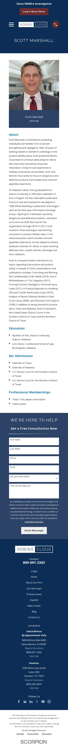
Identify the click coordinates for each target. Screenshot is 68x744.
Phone (13, 458)
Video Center (34, 605)
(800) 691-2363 (34, 652)
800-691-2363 (34, 562)
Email (12, 467)
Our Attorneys (34, 588)
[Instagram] (49, 701)
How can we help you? (20, 486)
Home (34, 576)
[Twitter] (37, 701)
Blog (34, 611)
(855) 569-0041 (34, 684)
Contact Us (34, 617)
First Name (15, 440)
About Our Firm (34, 582)
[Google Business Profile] (25, 701)
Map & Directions (34, 648)
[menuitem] (20, 734)
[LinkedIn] (30, 701)
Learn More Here (34, 11)
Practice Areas (34, 594)
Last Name (15, 449)
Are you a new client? (19, 476)
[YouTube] (43, 701)
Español (34, 600)
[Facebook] (18, 701)
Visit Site (34, 656)
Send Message (33, 530)
